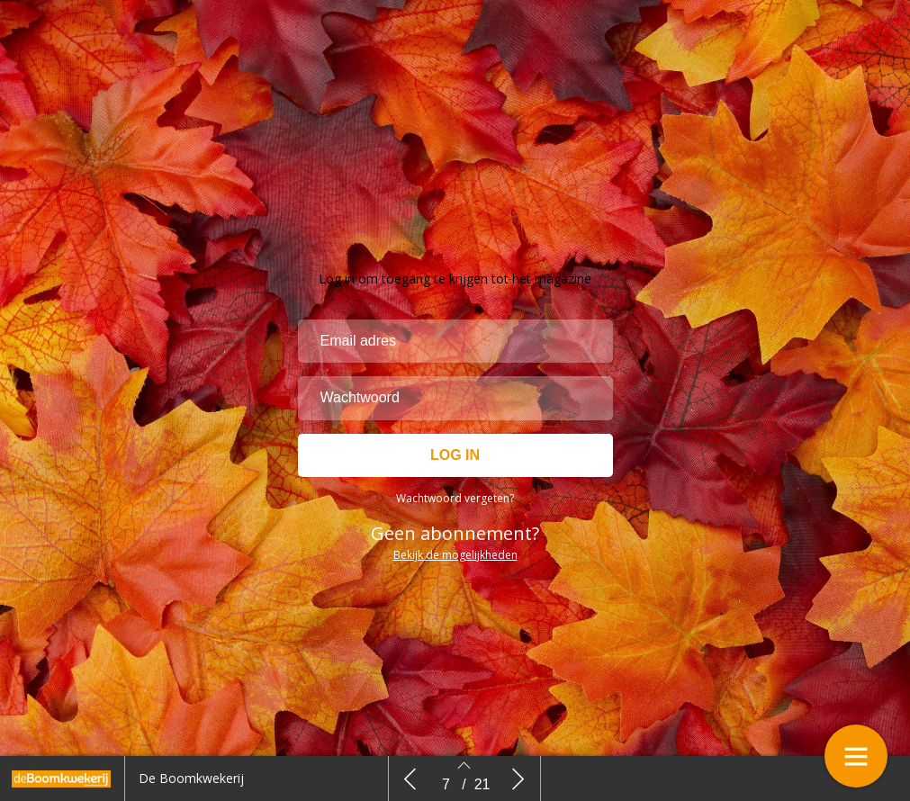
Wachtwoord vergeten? (455, 498)
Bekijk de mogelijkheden (455, 554)
